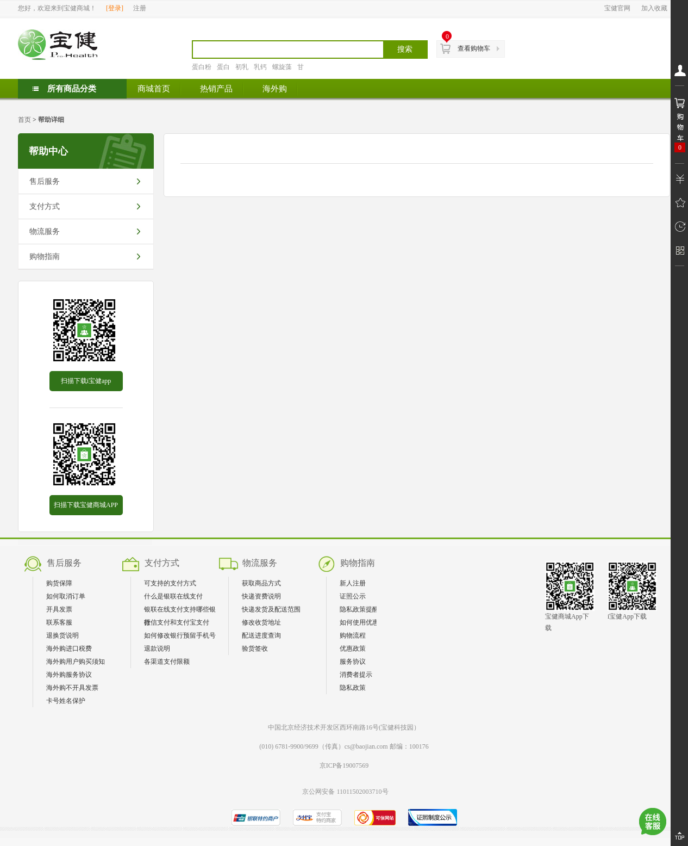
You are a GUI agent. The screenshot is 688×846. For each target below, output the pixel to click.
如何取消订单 (65, 596)
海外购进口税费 (69, 648)
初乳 (241, 67)
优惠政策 (353, 648)
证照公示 (353, 596)
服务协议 (353, 661)
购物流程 (353, 635)
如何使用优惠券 (362, 622)
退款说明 (157, 648)
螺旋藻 (282, 67)
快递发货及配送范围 (271, 609)
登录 (114, 8)
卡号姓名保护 (65, 701)
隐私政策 (353, 687)
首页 (24, 119)
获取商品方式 (261, 583)
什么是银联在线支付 (173, 596)
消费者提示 (356, 674)
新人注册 (353, 583)
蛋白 (223, 67)
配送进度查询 (261, 635)
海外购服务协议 (69, 674)
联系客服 (59, 622)
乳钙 (260, 67)
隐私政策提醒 (359, 609)
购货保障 (59, 583)
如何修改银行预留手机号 (180, 635)
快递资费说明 (261, 596)
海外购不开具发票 (72, 687)
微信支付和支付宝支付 (176, 622)
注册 (139, 8)
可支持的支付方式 (170, 583)
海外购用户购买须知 (75, 661)
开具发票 (59, 609)
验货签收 (255, 648)
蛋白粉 (201, 67)
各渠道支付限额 (167, 661)
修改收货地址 (261, 622)
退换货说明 (62, 635)
